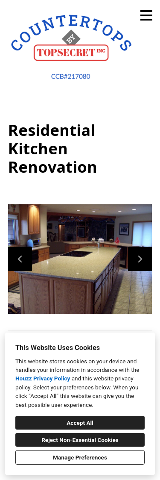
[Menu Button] (146, 15)
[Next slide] (140, 259)
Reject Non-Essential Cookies (80, 439)
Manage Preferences (80, 457)
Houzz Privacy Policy (42, 378)
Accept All (80, 422)
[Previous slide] (20, 259)
